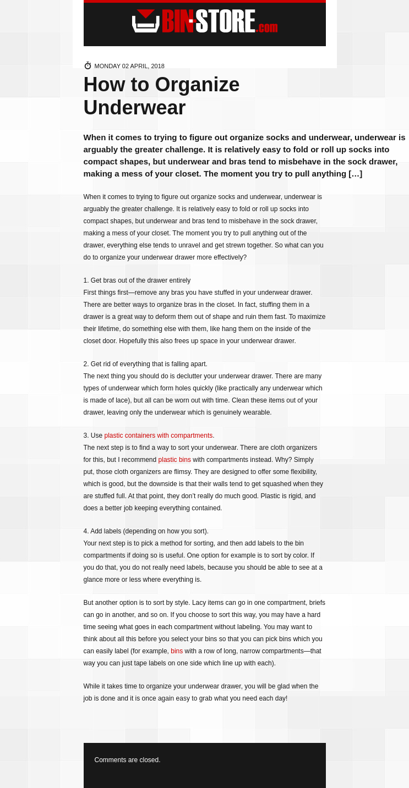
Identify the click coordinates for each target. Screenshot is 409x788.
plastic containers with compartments (159, 435)
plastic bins (175, 460)
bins (177, 651)
